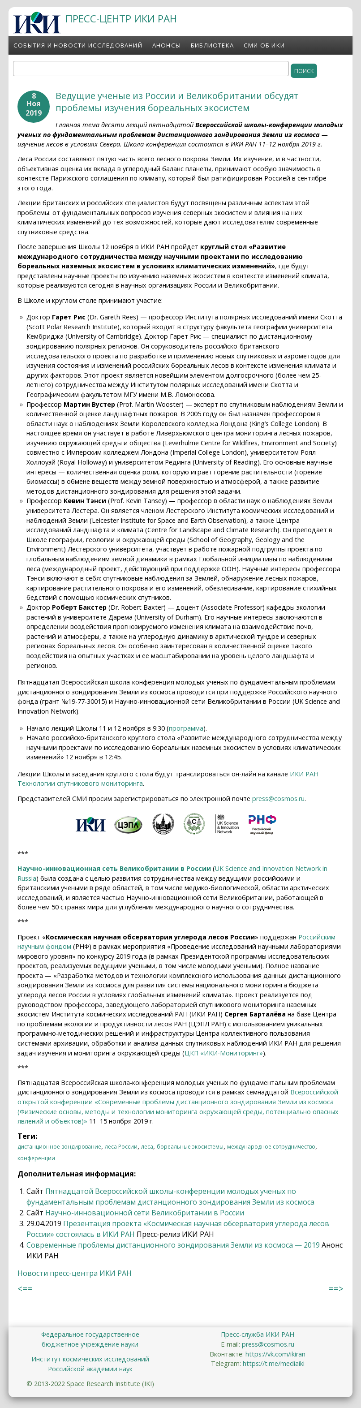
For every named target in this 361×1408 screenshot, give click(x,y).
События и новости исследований (77, 45)
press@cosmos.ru (278, 798)
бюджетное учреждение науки (90, 1344)
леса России (121, 1146)
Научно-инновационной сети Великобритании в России (144, 1213)
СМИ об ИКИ (264, 45)
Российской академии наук (90, 1369)
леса (147, 1146)
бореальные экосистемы (190, 1146)
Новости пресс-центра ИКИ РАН (74, 1273)
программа (186, 728)
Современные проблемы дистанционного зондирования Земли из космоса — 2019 (173, 1245)
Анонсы (166, 45)
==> (336, 1289)
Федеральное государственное (90, 1334)
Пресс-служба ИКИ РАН (257, 1334)
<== (24, 1289)
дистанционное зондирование (59, 1146)
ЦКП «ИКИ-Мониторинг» (224, 1053)
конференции (36, 1158)
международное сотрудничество (271, 1146)
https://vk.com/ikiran (275, 1354)
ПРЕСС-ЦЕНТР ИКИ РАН (121, 19)
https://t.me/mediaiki (274, 1363)
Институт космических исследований (90, 1359)
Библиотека (212, 45)
